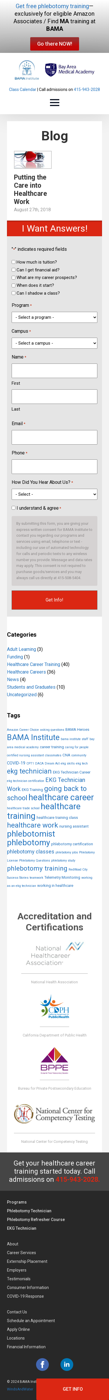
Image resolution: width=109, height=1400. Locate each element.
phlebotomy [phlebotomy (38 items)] (28, 842)
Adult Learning (21, 649)
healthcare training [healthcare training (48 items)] (44, 811)
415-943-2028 (87, 89)
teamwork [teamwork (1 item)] (36, 878)
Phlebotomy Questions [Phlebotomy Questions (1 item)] (34, 860)
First (16, 383)
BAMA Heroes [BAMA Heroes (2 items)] (77, 729)
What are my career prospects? (47, 277)
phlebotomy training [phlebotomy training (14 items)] (37, 868)
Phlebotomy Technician (29, 1211)
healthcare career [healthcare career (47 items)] (61, 797)
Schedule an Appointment (31, 1320)
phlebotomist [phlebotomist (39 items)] (31, 834)
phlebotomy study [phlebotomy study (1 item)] (63, 860)
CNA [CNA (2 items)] (66, 755)
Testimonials (19, 1279)
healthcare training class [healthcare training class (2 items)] (57, 817)
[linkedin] (66, 1364)
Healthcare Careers (26, 672)
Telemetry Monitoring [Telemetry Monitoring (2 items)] (62, 877)
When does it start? (35, 285)
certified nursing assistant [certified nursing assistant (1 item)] (25, 755)
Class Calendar (22, 89)
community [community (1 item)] (79, 755)
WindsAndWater (20, 1389)
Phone (19, 453)
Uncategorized (22, 694)
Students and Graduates (31, 687)
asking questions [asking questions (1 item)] (52, 730)
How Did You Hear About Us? (42, 482)
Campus (21, 331)
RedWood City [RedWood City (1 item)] (78, 869)
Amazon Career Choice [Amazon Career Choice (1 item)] (23, 730)
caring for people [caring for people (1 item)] (77, 747)
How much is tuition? (37, 262)
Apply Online (18, 1329)
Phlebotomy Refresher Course (36, 1219)
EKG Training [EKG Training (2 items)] (32, 789)
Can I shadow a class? (38, 293)
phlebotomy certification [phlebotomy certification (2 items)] (72, 844)
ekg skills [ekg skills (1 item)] (68, 763)
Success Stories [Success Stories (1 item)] (17, 878)
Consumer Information (28, 1287)
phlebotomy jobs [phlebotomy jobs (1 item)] (67, 852)
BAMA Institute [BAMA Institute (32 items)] (33, 737)
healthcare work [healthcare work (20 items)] (32, 825)
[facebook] (42, 1364)
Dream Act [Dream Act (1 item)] (52, 763)
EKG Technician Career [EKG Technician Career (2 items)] (71, 772)
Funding (15, 657)
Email (18, 424)
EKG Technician (21, 1228)
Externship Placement (27, 1261)
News (13, 679)
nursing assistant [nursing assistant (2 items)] (74, 826)
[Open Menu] (54, 102)
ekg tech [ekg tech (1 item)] (82, 763)
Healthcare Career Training (33, 664)
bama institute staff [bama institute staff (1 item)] (74, 739)
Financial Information (26, 1346)
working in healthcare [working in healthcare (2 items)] (55, 885)
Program (22, 305)
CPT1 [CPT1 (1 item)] (30, 763)
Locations (16, 1338)
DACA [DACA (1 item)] (39, 763)
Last (16, 409)
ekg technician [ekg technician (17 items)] (29, 771)
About (12, 1244)
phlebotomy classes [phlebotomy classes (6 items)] (30, 851)
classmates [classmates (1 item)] (53, 755)
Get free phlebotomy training (52, 6)
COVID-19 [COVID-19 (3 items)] (16, 763)
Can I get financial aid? (38, 270)
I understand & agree (39, 508)
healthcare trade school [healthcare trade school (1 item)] (23, 808)
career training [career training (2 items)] (52, 747)
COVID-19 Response (25, 1296)
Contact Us (17, 1312)
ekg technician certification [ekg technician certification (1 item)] (25, 781)
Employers (16, 1270)
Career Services (21, 1252)
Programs (17, 1202)
